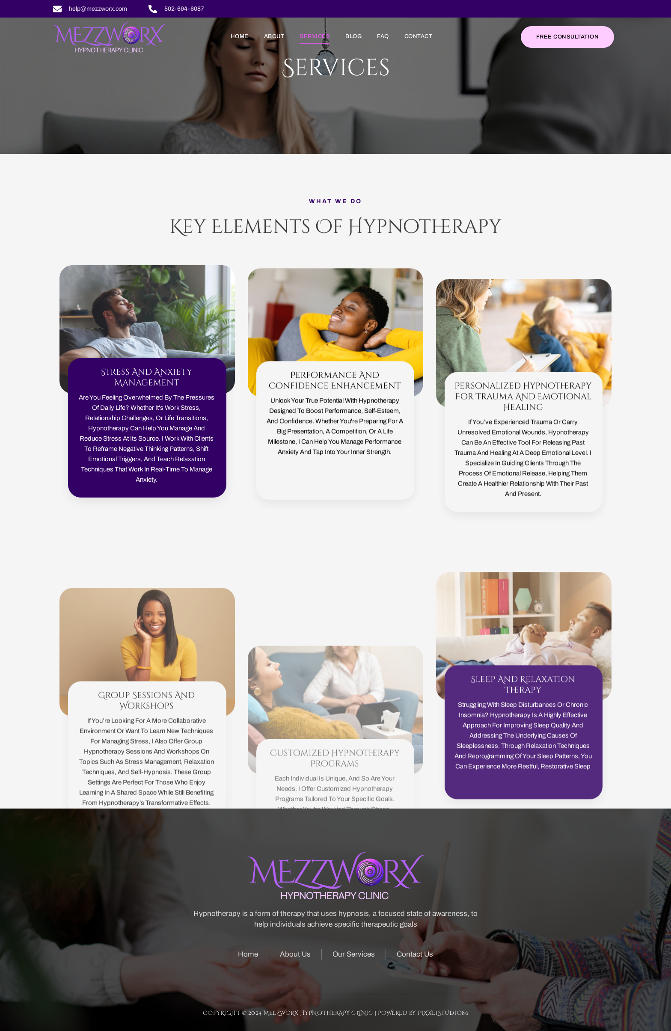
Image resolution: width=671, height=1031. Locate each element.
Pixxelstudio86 (442, 1013)
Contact (418, 36)
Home (240, 36)
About (274, 36)
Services (315, 36)
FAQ (383, 36)
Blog (353, 36)
